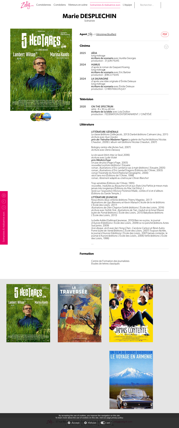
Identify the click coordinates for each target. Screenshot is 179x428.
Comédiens (60, 5)
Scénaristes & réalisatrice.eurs (105, 5)
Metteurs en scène (77, 5)
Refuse (92, 422)
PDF (165, 34)
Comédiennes (43, 5)
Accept (75, 422)
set (108, 422)
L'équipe (127, 5)
